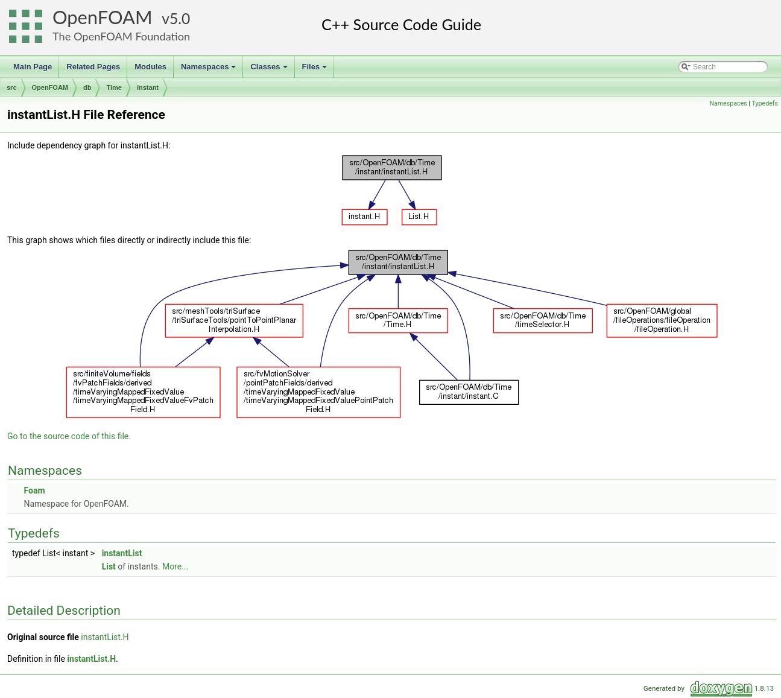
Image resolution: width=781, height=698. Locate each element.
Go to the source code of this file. (69, 436)
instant (148, 87)
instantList (122, 553)
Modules (150, 66)
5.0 (179, 18)
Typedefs (764, 103)
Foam (34, 490)
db (87, 87)
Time (113, 87)
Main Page (32, 66)
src (12, 87)
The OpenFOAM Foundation (121, 36)
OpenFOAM (102, 17)
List (109, 566)
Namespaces (209, 70)
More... (175, 566)
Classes (269, 70)
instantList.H (104, 637)
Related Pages (93, 66)
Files (315, 70)
